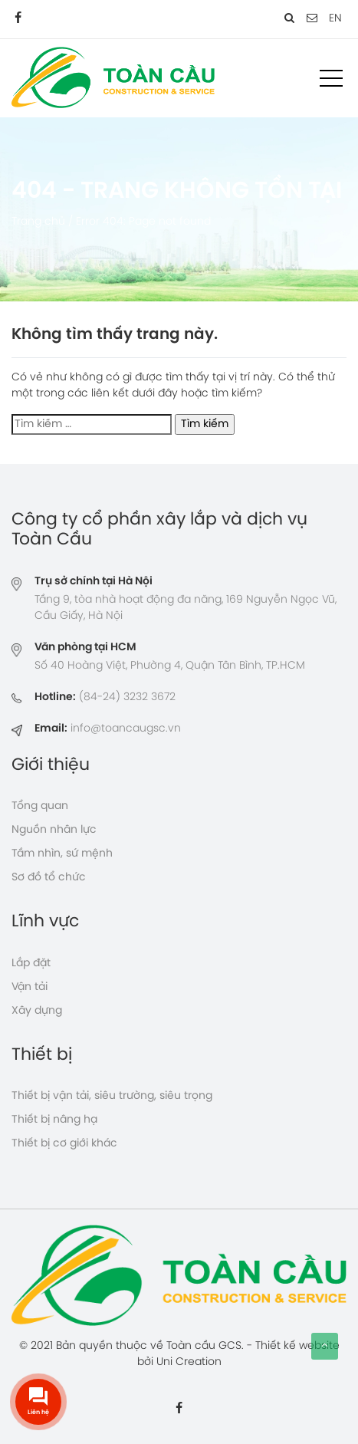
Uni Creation (189, 1362)
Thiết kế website (297, 1346)
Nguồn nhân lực (54, 830)
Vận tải (29, 987)
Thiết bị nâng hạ (54, 1120)
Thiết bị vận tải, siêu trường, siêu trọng (111, 1096)
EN (335, 19)
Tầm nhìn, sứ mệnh (62, 854)
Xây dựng (36, 1011)
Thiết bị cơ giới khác (64, 1144)
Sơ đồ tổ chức (48, 877)
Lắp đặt (31, 963)
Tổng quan (39, 806)
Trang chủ (38, 222)
